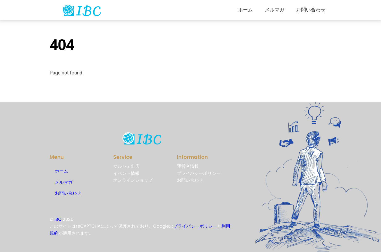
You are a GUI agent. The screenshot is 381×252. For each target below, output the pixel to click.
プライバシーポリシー (195, 226)
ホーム (245, 10)
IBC (57, 219)
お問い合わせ (310, 10)
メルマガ (274, 10)
